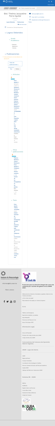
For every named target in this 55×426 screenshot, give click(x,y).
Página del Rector (26, 358)
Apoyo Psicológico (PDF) (27, 322)
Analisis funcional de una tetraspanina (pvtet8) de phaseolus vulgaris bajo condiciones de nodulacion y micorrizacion (17, 224)
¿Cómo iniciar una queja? (27, 298)
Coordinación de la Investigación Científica (31, 363)
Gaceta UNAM (25, 367)
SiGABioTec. (25, 385)
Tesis (13, 200)
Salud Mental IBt (25, 317)
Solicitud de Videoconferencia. (29, 392)
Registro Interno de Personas (28, 388)
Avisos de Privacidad (26, 332)
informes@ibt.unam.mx (9, 283)
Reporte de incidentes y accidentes (30, 315)
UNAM (23, 356)
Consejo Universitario (27, 360)
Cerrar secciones (22, 24)
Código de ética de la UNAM (28, 337)
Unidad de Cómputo (26, 395)
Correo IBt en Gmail (26, 390)
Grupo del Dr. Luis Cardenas (36, 17)
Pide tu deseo (9, 290)
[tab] (11, 69)
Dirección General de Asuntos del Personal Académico (34, 365)
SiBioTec (24, 383)
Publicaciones (20, 22)
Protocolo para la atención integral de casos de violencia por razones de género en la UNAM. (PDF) (38, 286)
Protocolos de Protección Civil (29, 320)
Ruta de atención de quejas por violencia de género (33, 300)
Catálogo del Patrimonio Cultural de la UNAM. (32, 370)
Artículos (15, 74)
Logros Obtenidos (10, 22)
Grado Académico (13, 39)
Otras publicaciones (15, 150)
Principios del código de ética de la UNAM (31, 335)
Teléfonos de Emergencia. (28, 312)
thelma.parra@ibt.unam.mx (36, 13)
